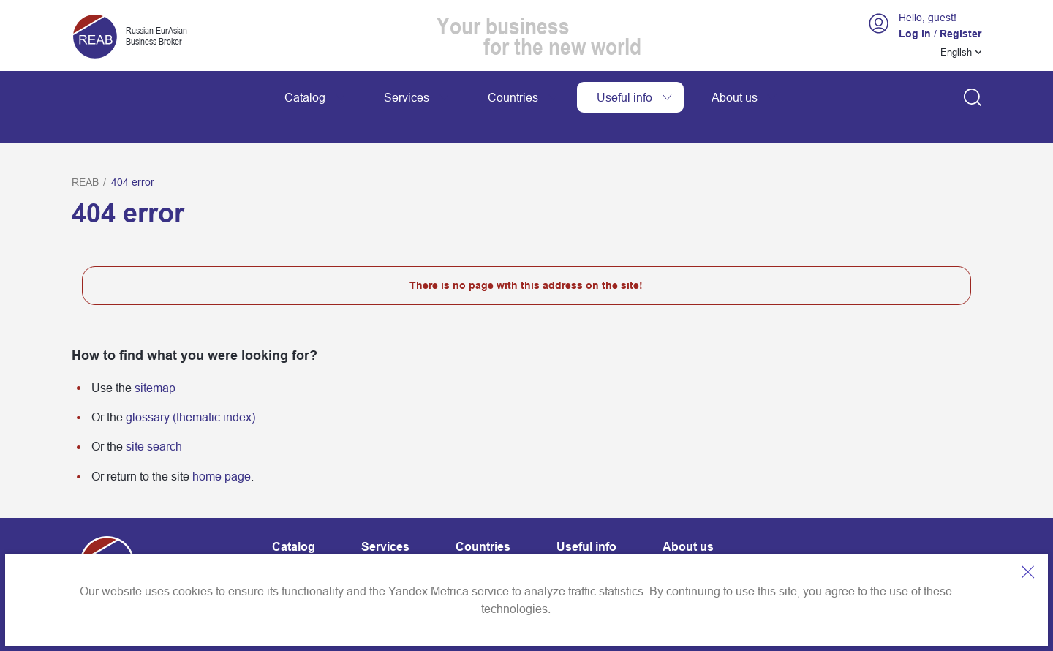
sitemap (155, 354)
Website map (412, 548)
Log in (915, 33)
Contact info (303, 548)
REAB (85, 149)
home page (221, 443)
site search (154, 414)
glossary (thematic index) (190, 384)
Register (960, 33)
